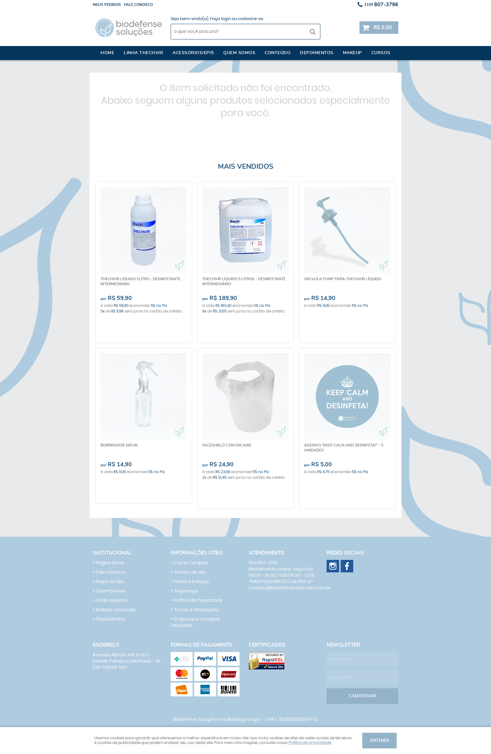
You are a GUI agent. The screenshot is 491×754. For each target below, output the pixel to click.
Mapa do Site (110, 582)
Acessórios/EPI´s (193, 53)
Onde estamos (112, 600)
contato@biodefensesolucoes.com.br (289, 588)
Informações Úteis (197, 552)
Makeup (352, 53)
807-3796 (381, 4)
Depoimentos (316, 53)
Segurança (186, 591)
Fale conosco (138, 5)
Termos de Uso (189, 572)
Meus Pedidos (107, 5)
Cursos (380, 53)
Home (107, 53)
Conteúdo (278, 53)
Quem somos (239, 53)
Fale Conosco (111, 572)
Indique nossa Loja (115, 610)
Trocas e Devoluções (196, 610)
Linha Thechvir (143, 53)
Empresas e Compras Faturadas (195, 622)
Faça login (220, 19)
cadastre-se (250, 19)
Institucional (112, 552)
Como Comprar (191, 563)
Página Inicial (110, 563)
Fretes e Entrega (191, 582)
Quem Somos (110, 591)
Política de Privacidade (198, 600)
